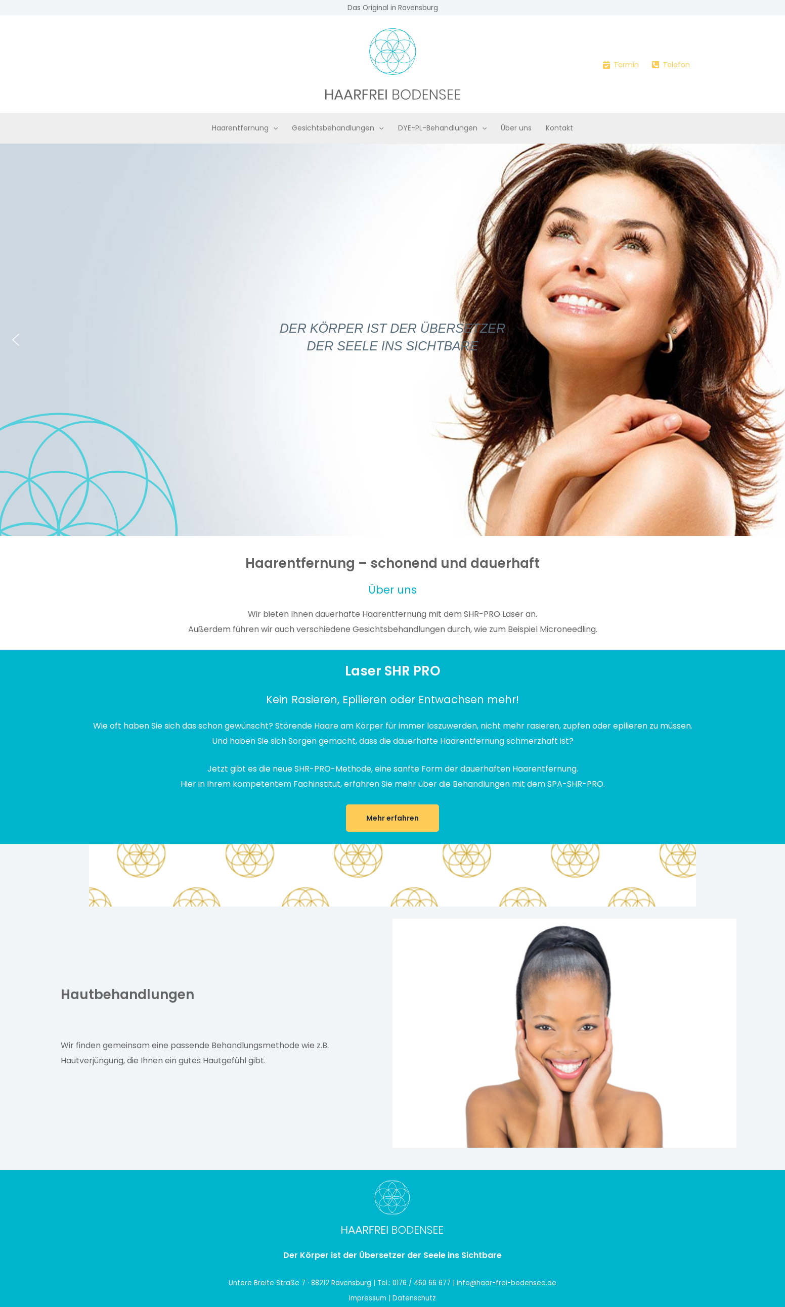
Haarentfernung (245, 128)
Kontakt (559, 128)
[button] (273, 128)
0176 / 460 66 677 (421, 1283)
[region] (392, 340)
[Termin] (620, 65)
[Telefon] (670, 65)
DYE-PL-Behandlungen (442, 128)
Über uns (516, 128)
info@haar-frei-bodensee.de (506, 1283)
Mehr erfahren (392, 818)
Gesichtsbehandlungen (337, 128)
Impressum (367, 1298)
